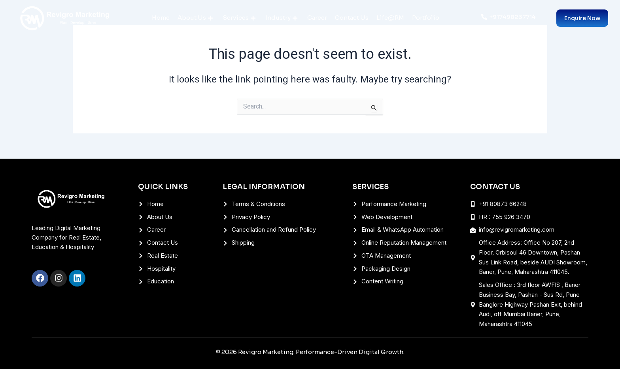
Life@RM (390, 17)
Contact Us (352, 17)
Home (161, 17)
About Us (195, 17)
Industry (281, 17)
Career (317, 17)
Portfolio (425, 17)
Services (239, 17)
